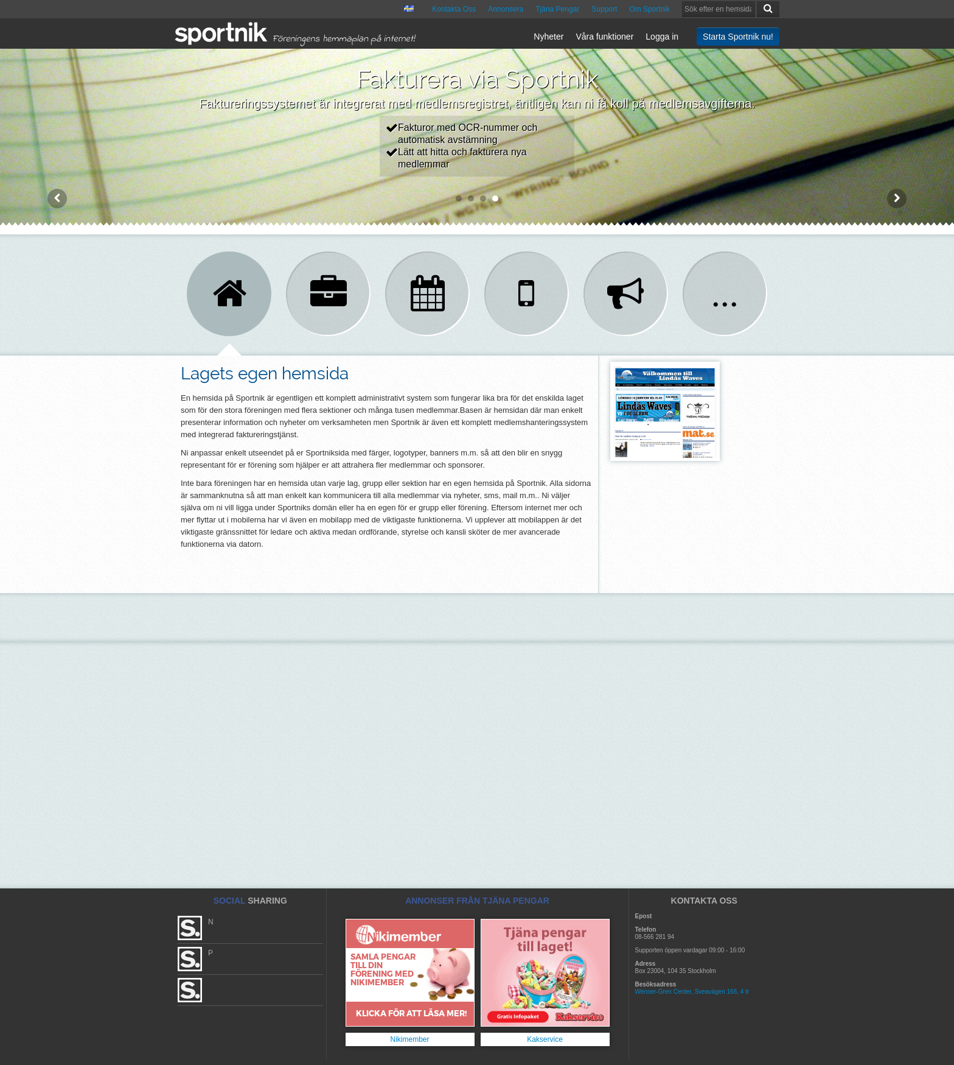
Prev (57, 198)
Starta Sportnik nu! (738, 36)
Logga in (662, 36)
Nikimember (409, 1039)
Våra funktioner (604, 36)
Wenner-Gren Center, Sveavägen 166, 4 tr (692, 991)
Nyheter (548, 36)
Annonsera (505, 9)
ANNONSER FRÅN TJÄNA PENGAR (477, 900)
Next (897, 198)
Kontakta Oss (454, 9)
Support (604, 9)
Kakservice (545, 1039)
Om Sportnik (649, 9)
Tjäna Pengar (557, 9)
